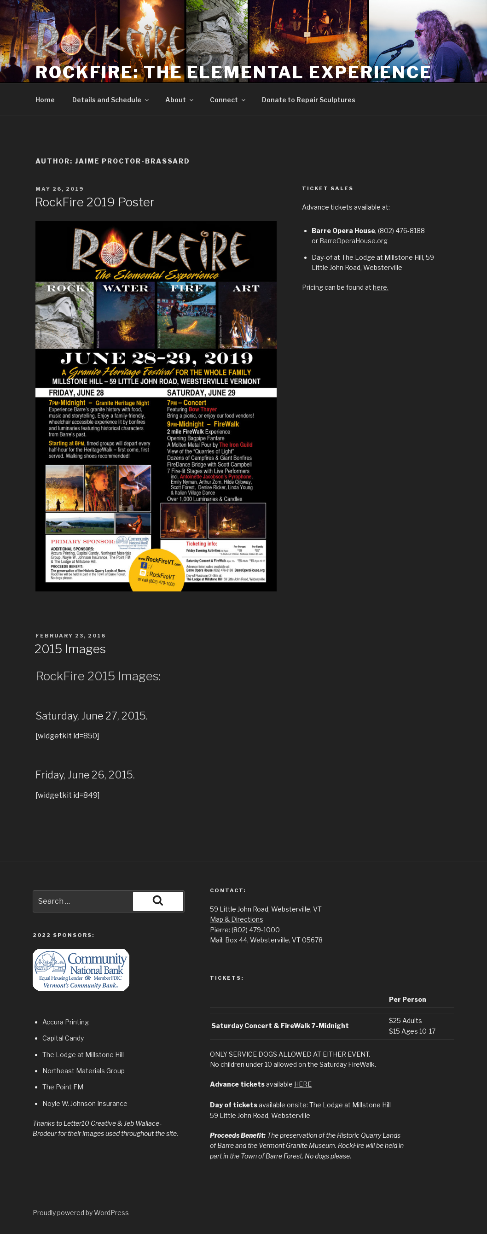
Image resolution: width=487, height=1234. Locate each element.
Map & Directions (236, 919)
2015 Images (70, 649)
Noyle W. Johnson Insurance (85, 1103)
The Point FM (62, 1087)
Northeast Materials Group (83, 1071)
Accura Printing (65, 1022)
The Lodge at (63, 1055)
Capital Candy (63, 1038)
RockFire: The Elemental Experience (233, 72)
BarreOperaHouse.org (353, 241)
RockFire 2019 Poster (95, 202)
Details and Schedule (111, 100)
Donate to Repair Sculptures (308, 100)
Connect (228, 100)
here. (380, 287)
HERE (303, 1084)
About (180, 100)
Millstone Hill (104, 1055)
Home (45, 100)
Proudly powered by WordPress (81, 1212)
